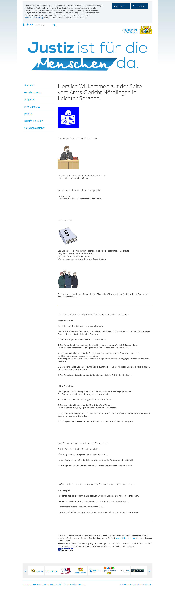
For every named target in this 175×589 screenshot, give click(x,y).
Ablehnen (119, 6)
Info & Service (32, 106)
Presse (28, 113)
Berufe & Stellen (33, 120)
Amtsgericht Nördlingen (128, 30)
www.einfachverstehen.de (125, 538)
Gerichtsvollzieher (34, 128)
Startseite (29, 85)
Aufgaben (29, 99)
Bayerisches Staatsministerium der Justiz (136, 584)
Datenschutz (48, 584)
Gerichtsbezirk (32, 92)
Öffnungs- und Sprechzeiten (74, 584)
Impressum (36, 584)
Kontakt (58, 584)
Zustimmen (139, 6)
